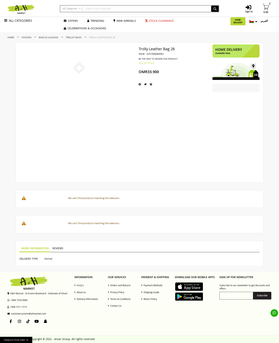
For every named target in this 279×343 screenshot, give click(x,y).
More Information (35, 248)
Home (10, 37)
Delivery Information (86, 298)
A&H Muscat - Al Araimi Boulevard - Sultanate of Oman (37, 293)
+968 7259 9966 (17, 300)
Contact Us (115, 305)
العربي (264, 21)
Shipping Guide (150, 292)
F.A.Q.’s (79, 285)
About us (80, 292)
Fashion (26, 37)
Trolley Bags (74, 37)
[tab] (35, 248)
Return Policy (149, 298)
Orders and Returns (119, 285)
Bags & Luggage (48, 37)
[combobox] (139, 8)
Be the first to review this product (158, 59)
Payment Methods (151, 285)
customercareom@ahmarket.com (26, 313)
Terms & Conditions (119, 298)
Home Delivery (237, 21)
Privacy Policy (116, 292)
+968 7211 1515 (17, 306)
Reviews (57, 248)
